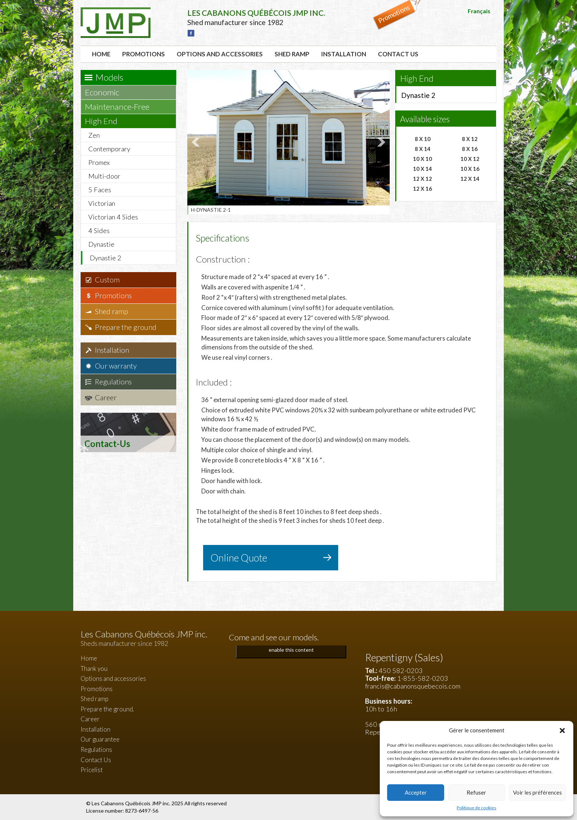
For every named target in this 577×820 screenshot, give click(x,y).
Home (101, 54)
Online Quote (238, 558)
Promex (99, 162)
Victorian (101, 203)
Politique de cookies (476, 807)
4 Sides (99, 230)
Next (380, 142)
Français (479, 11)
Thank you (94, 668)
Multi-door (104, 176)
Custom (107, 279)
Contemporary (109, 149)
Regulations (113, 381)
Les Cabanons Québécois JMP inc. (131, 803)
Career (106, 397)
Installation (343, 54)
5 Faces (99, 190)
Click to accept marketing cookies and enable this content (291, 645)
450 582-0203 (401, 670)
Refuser (476, 792)
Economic (105, 92)
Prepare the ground (125, 327)
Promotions (143, 54)
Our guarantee (100, 739)
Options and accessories (220, 54)
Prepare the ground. (107, 709)
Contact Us (398, 54)
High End (104, 121)
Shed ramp (292, 54)
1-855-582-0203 (422, 678)
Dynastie (101, 244)
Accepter (416, 792)
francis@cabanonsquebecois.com (412, 686)
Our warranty (116, 366)
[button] (562, 730)
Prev (197, 142)
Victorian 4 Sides (113, 217)
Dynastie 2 (105, 258)
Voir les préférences (537, 792)
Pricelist (92, 770)
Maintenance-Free (120, 107)
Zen (94, 135)
